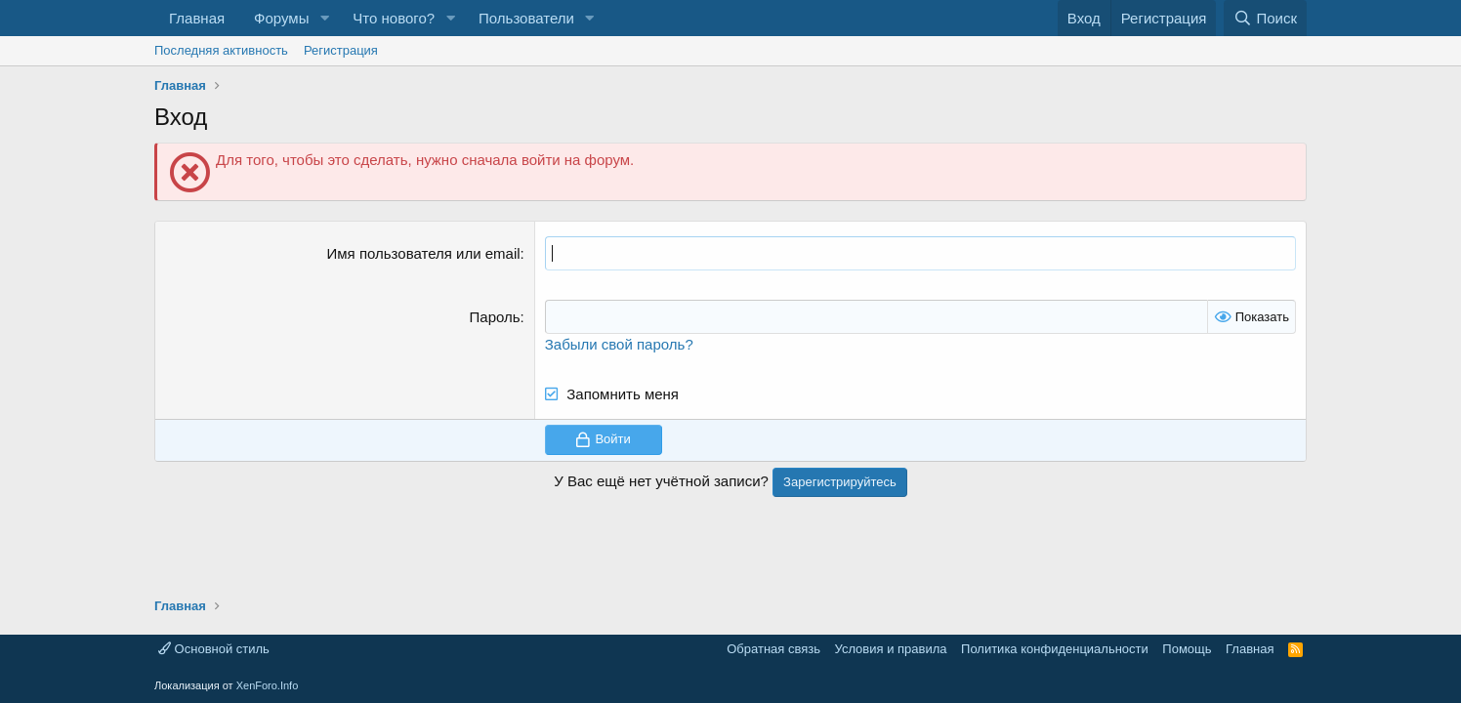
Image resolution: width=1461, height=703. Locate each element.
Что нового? (394, 18)
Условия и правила (891, 648)
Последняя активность (221, 50)
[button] (324, 18)
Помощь (1186, 648)
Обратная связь (773, 648)
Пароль (495, 317)
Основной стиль (214, 648)
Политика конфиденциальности (1054, 648)
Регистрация (341, 50)
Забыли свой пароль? (619, 344)
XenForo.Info (267, 685)
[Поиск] (1265, 18)
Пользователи (526, 18)
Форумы (281, 18)
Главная (197, 18)
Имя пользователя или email (424, 253)
